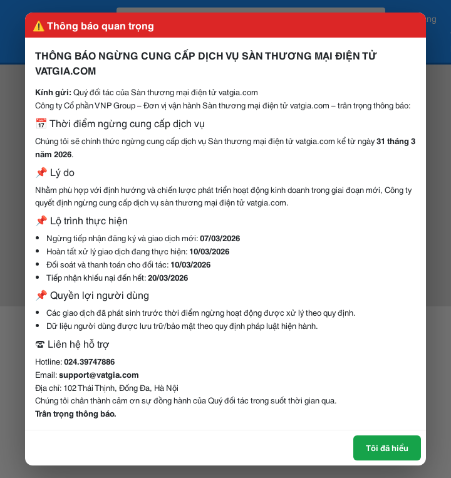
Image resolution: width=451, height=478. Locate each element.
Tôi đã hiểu (387, 447)
